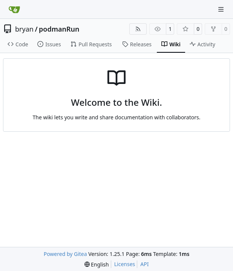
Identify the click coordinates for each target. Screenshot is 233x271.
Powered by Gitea (65, 253)
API (144, 264)
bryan (24, 29)
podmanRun (59, 29)
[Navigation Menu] (221, 9)
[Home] (14, 9)
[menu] (96, 264)
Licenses (124, 264)
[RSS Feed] (138, 29)
